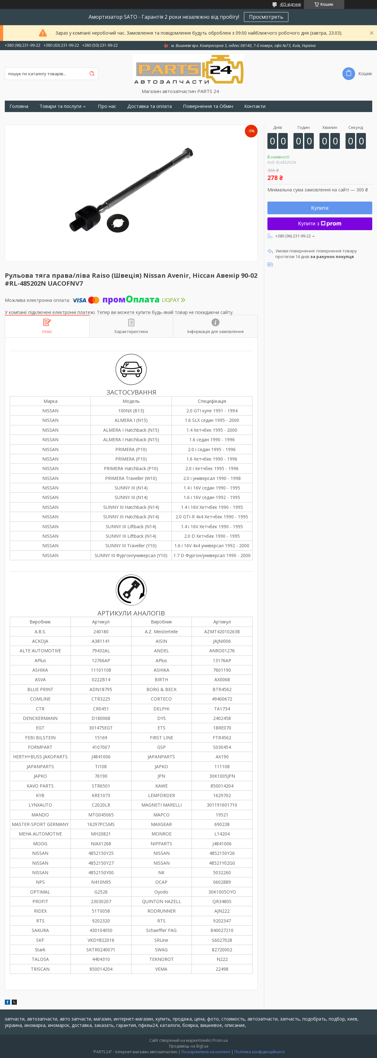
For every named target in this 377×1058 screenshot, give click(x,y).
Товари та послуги (60, 106)
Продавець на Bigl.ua (188, 1046)
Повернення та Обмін (208, 106)
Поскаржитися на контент (205, 1052)
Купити (319, 208)
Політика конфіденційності (259, 1052)
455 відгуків (290, 4)
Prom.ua (220, 1040)
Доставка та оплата (149, 106)
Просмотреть (266, 16)
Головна (19, 106)
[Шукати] (91, 73)
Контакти (255, 106)
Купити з (320, 224)
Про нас (107, 106)
